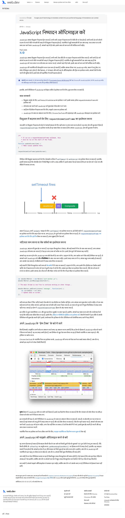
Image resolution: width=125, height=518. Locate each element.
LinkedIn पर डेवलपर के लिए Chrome (111, 501)
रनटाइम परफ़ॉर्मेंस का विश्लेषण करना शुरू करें (67, 432)
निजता (7, 514)
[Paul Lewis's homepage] (23, 53)
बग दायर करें (67, 494)
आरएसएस (106, 505)
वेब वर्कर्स (49, 265)
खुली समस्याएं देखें (68, 497)
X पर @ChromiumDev (110, 494)
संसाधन (29, 2)
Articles (5, 8)
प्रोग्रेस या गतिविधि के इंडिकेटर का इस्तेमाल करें (66, 315)
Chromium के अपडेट (90, 497)
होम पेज (22, 27)
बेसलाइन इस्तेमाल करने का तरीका (62, 2)
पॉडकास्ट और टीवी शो (89, 503)
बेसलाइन (46, 2)
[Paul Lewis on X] (21, 53)
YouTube (106, 497)
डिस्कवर (37, 2)
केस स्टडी (85, 2)
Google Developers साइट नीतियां (44, 478)
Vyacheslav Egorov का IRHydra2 (59, 80)
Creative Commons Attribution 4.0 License (60, 476)
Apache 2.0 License (93, 476)
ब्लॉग (76, 2)
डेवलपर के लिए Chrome (90, 494)
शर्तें (3, 514)
